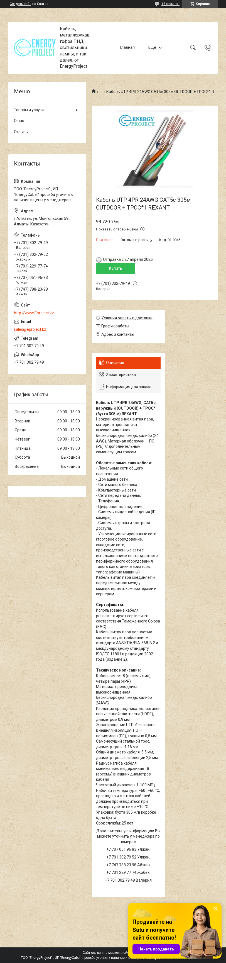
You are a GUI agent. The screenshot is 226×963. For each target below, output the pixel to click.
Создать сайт (20, 4)
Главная (127, 47)
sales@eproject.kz (30, 329)
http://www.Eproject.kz (34, 313)
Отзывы (21, 132)
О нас (19, 120)
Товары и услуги (29, 110)
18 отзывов (170, 4)
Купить (115, 268)
